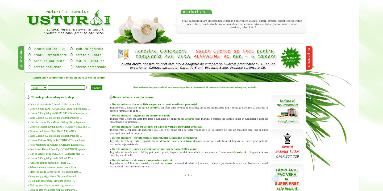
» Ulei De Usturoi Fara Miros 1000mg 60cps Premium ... (58, 122)
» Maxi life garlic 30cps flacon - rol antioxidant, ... (54, 171)
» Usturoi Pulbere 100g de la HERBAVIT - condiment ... (58, 140)
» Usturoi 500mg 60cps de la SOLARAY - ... (52, 158)
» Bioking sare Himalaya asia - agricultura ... (51, 185)
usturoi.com (56, 77)
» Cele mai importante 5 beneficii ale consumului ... (55, 104)
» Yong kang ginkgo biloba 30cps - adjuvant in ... (54, 176)
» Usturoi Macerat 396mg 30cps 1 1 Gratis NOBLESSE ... (59, 126)
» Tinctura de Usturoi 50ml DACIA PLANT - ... (53, 131)
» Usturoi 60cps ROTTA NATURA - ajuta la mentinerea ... (59, 108)
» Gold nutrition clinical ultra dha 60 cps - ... (51, 180)
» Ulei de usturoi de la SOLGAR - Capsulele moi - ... (56, 153)
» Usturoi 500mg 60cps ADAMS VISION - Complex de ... (59, 113)
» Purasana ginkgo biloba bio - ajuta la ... (49, 162)
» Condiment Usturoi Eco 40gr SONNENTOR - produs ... (58, 149)
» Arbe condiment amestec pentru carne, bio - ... (53, 167)
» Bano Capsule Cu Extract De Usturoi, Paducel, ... (55, 117)
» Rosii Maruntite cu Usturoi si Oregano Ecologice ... (56, 144)
